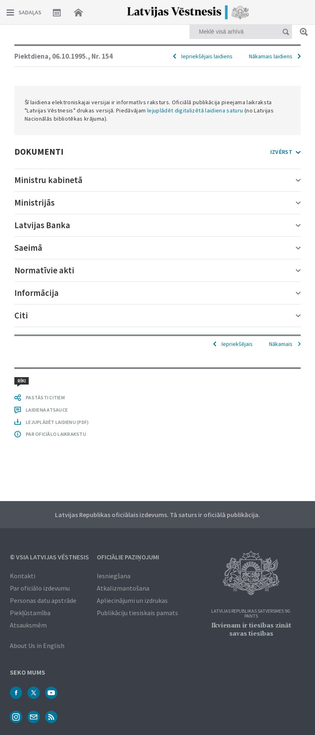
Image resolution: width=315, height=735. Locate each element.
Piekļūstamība (30, 613)
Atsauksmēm (28, 625)
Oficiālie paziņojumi (128, 557)
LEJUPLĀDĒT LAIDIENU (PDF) (57, 422)
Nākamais (280, 344)
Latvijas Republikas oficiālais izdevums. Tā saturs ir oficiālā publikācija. (157, 515)
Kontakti (22, 576)
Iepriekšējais (237, 344)
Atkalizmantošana (123, 588)
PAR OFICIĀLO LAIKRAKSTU (56, 434)
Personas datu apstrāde (43, 600)
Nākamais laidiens (270, 56)
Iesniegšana (113, 576)
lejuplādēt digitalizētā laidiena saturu (195, 110)
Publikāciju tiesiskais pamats (137, 613)
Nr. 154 (102, 56)
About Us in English (37, 645)
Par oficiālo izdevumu (40, 588)
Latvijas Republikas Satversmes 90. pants (251, 614)
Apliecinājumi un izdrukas (132, 600)
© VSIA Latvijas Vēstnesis (49, 557)
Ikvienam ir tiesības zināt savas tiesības (251, 629)
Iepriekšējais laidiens (207, 56)
